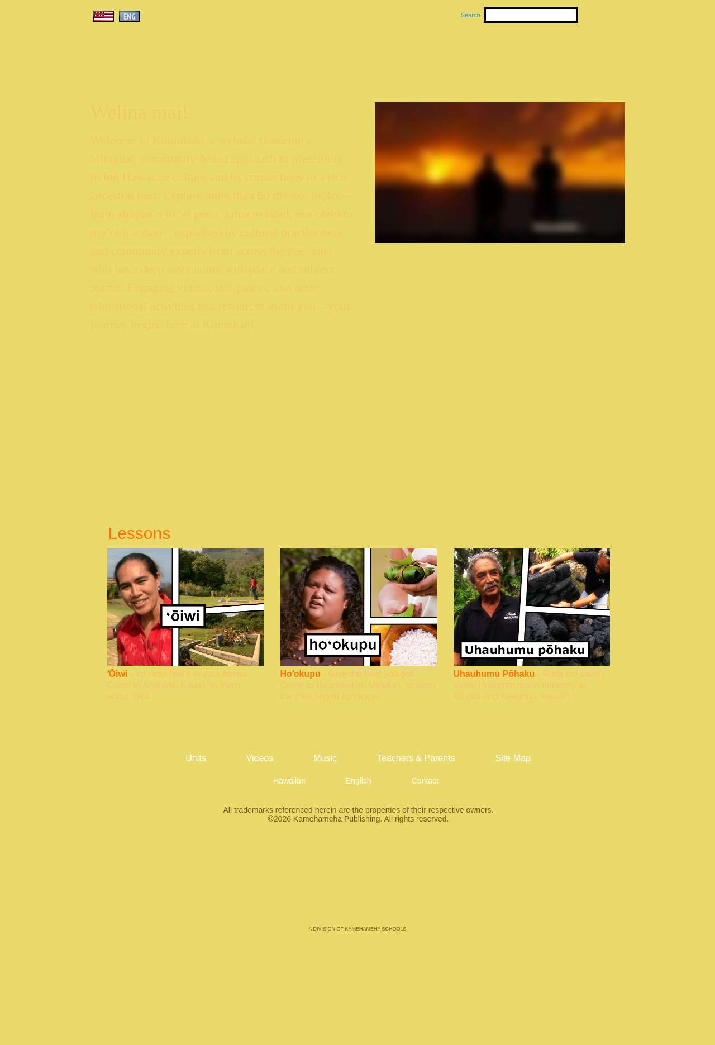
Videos (463, 56)
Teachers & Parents (557, 56)
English (358, 780)
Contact (425, 780)
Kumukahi (186, 71)
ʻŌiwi (117, 674)
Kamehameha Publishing (357, 882)
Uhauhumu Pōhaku (494, 674)
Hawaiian (289, 780)
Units (341, 56)
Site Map (513, 758)
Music (411, 56)
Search (470, 15)
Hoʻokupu (300, 674)
